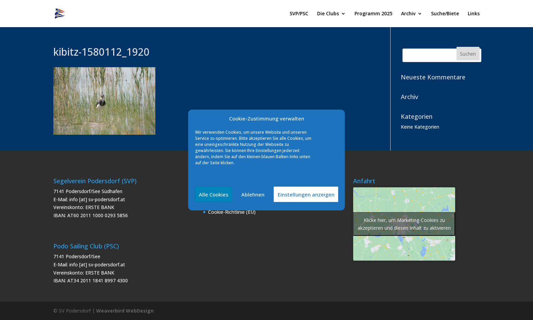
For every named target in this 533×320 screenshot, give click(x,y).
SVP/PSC (299, 14)
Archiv (408, 14)
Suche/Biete (445, 14)
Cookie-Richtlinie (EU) (232, 212)
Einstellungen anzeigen (306, 194)
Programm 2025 (373, 14)
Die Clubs (328, 14)
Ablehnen (252, 194)
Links (474, 14)
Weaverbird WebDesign (125, 310)
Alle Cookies (213, 194)
